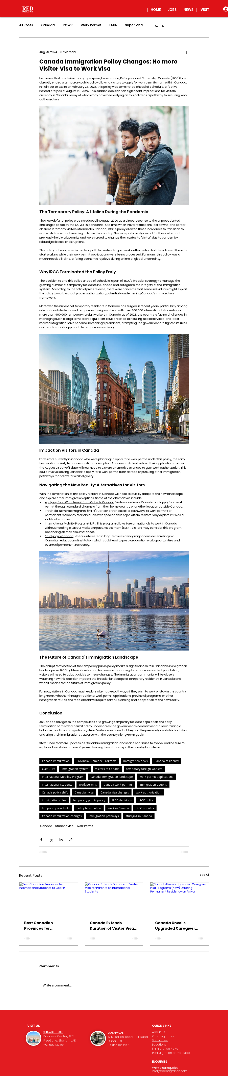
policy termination (88, 808)
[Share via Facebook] (41, 840)
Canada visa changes (114, 792)
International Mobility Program (63, 777)
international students (57, 784)
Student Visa (64, 826)
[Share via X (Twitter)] (51, 840)
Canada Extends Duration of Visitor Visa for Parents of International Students (112, 925)
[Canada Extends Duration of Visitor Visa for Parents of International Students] (114, 898)
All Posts (26, 25)
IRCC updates (145, 808)
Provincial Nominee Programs (96, 761)
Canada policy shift (55, 792)
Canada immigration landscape (111, 777)
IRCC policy (146, 800)
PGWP (68, 25)
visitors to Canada (107, 769)
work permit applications (156, 777)
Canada (48, 25)
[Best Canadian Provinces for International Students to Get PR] (48, 898)
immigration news (135, 761)
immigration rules (54, 800)
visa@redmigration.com (169, 1071)
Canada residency (167, 761)
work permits (88, 784)
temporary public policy (89, 800)
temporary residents (56, 808)
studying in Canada (139, 816)
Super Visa (134, 25)
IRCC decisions (122, 800)
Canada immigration (56, 761)
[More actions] (186, 52)
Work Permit (91, 25)
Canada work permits (118, 784)
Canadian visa (84, 792)
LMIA (113, 25)
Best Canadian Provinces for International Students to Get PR (48, 925)
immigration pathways (104, 816)
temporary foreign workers (144, 769)
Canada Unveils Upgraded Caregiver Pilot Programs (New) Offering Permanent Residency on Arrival (175, 925)
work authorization (148, 792)
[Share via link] (71, 840)
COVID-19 (48, 769)
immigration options (153, 784)
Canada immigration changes (62, 816)
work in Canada (118, 808)
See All (204, 875)
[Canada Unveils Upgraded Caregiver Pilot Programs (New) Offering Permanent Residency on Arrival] (179, 898)
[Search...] (177, 26)
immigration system (75, 769)
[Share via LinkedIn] (61, 840)
